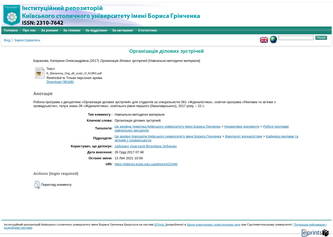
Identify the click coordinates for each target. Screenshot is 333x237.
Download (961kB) (60, 82)
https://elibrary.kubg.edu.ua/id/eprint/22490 (145, 164)
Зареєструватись (27, 40)
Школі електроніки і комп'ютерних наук (213, 224)
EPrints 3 (160, 224)
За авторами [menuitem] (122, 30)
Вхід (7, 40)
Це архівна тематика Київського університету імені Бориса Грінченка (167, 126)
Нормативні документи (241, 126)
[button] (37, 185)
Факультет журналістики (243, 136)
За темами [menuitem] (71, 30)
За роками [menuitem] (49, 30)
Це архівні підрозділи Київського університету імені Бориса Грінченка (167, 136)
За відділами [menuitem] (96, 30)
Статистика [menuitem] (147, 30)
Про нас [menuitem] (29, 30)
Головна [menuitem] (11, 30)
